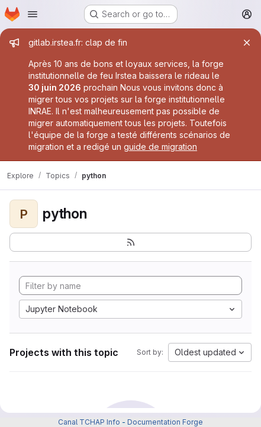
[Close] (247, 43)
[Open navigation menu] (32, 14)
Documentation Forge (165, 422)
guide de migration (160, 147)
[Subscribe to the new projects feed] (130, 242)
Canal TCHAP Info (89, 422)
